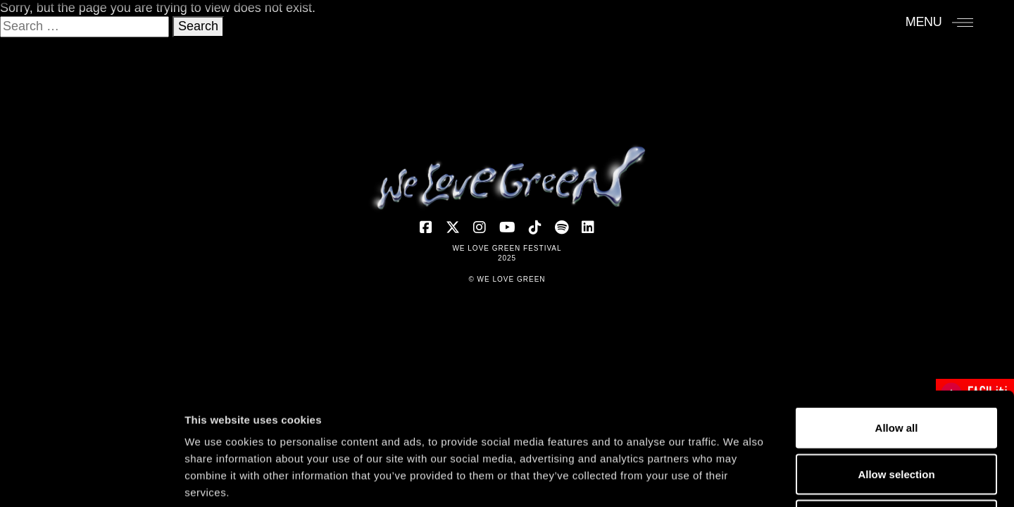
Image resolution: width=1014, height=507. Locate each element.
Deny (897, 414)
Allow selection (896, 369)
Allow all (896, 322)
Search (198, 26)
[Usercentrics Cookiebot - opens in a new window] (91, 479)
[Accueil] (507, 177)
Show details (739, 479)
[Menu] (940, 22)
